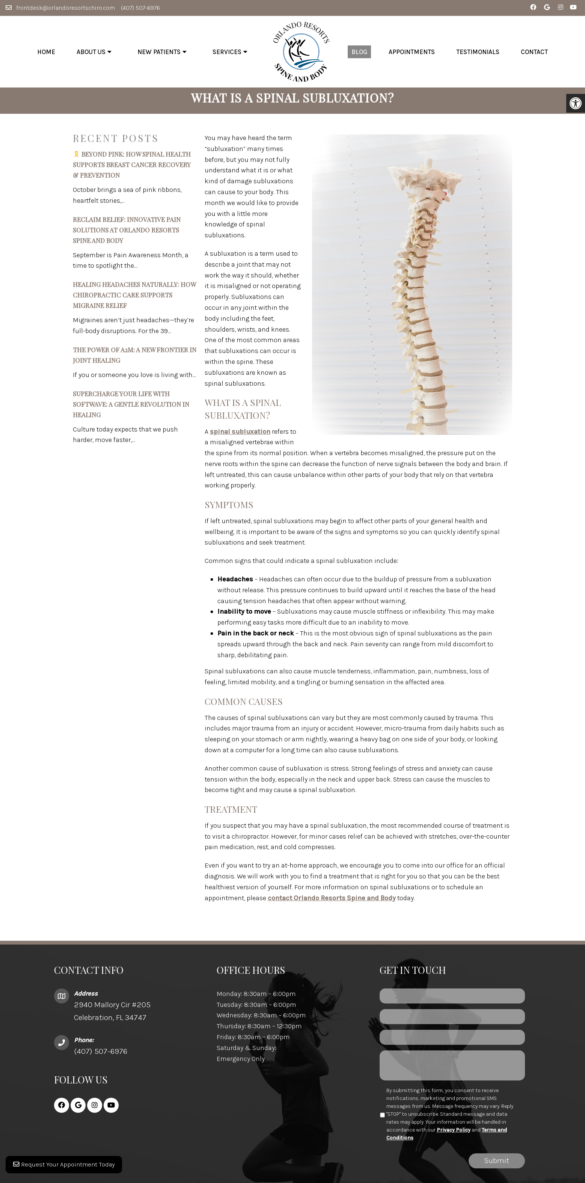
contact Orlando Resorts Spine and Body (332, 903)
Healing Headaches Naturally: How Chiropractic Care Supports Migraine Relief (134, 300)
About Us (91, 52)
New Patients (159, 52)
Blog (359, 52)
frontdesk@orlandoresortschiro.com (65, 7)
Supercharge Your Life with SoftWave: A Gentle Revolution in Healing (131, 409)
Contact (534, 52)
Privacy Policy (453, 1135)
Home (46, 52)
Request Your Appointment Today (66, 1168)
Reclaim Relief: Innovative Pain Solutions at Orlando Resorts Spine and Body (127, 235)
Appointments (412, 52)
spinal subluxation (240, 437)
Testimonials (477, 52)
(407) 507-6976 (140, 7)
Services (227, 52)
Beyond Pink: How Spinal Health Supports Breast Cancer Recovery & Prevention (132, 170)
